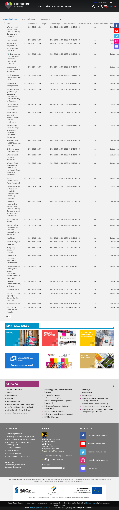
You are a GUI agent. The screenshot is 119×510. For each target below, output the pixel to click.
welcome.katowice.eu (14, 389)
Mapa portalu (9, 462)
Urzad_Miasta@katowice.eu (53, 451)
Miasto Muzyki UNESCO (15, 401)
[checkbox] (4, 31)
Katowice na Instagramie (98, 460)
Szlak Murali (11, 398)
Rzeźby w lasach (13, 290)
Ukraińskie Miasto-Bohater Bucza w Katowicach (13, 107)
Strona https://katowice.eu (83, 507)
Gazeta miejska (13, 450)
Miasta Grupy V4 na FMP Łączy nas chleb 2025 (14, 143)
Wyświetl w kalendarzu (101, 24)
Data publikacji (32, 24)
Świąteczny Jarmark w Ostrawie (11, 250)
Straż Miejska (86, 389)
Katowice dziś (12, 40)
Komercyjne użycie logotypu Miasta (21, 436)
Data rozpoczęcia (55, 24)
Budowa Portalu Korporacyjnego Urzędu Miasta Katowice (29, 479)
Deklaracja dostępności (13, 467)
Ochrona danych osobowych (15, 465)
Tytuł (8, 24)
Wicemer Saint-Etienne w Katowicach (12, 157)
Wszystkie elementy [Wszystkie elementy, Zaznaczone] (10, 19)
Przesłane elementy (28, 19)
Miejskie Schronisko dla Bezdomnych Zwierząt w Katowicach (95, 399)
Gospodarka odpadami (52, 395)
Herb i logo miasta (14, 433)
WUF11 (9, 392)
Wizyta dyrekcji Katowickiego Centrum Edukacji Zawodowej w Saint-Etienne (13, 31)
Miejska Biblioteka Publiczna (17, 413)
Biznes (68, 6)
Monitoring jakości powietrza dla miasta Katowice (58, 390)
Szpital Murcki (87, 392)
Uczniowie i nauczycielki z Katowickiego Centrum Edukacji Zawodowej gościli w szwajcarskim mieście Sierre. (14, 209)
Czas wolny (57, 6)
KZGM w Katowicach (52, 417)
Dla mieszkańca (43, 6)
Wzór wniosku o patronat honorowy (21, 439)
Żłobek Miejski (87, 395)
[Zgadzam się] (90, 503)
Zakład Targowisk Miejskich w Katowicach (59, 414)
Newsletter (92, 468)
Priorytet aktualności (85, 24)
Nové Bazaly (11, 238)
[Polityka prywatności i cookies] (41, 507)
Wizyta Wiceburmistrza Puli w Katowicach (13, 180)
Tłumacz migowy (56, 459)
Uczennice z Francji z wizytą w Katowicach (13, 69)
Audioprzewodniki (14, 447)
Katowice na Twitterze (97, 452)
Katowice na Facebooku (97, 435)
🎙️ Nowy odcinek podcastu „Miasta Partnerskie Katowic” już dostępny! (13, 58)
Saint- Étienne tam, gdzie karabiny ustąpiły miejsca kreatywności (13, 117)
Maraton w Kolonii (13, 304)
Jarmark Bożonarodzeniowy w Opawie (14, 284)
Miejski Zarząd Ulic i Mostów (54, 411)
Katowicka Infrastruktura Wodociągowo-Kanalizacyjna (58, 407)
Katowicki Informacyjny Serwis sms (58, 455)
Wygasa (44, 24)
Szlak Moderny (12, 395)
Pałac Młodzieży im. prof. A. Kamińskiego (96, 406)
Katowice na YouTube (96, 443)
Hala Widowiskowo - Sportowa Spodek (20, 407)
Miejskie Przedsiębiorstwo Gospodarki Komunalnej (58, 401)
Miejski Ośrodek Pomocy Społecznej (95, 403)
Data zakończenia (69, 24)
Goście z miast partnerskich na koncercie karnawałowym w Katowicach (13, 229)
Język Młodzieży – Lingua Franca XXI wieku (14, 77)
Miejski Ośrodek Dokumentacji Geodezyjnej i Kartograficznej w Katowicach (97, 410)
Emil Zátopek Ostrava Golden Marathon (13, 310)
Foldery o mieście (14, 453)
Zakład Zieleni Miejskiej (53, 398)
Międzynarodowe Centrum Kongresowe (21, 404)
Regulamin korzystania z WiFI (19, 456)
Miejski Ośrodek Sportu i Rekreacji (19, 410)
